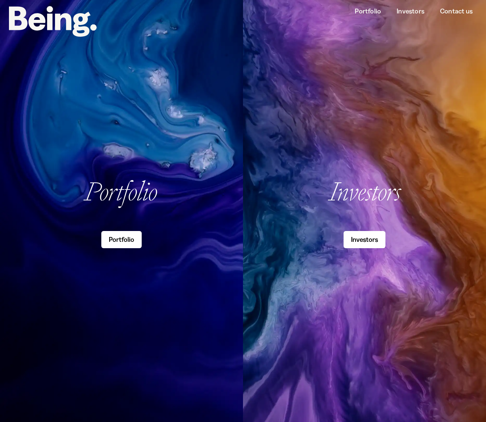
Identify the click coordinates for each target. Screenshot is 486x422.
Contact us (456, 11)
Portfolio (368, 11)
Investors (410, 11)
